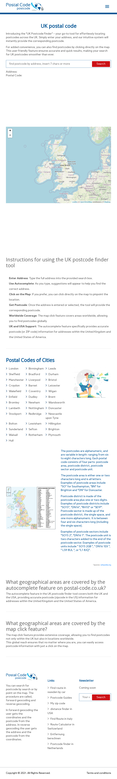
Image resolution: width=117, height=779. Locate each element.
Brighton (53, 429)
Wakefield (15, 391)
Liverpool (34, 380)
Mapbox (107, 202)
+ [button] (10, 131)
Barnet (33, 385)
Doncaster (55, 408)
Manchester (16, 380)
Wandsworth (56, 402)
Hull (11, 440)
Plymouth (54, 435)
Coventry (35, 391)
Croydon (14, 385)
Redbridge (35, 414)
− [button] (10, 135)
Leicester (54, 385)
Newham (34, 402)
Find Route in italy (61, 719)
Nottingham (36, 408)
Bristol (52, 380)
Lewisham (35, 423)
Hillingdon (54, 423)
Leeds (52, 368)
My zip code (57, 703)
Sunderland (16, 429)
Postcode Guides (61, 698)
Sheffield (14, 374)
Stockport (15, 414)
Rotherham (36, 435)
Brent (51, 397)
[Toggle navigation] (107, 6)
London (13, 368)
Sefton (33, 429)
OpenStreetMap (86, 202)
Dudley (33, 397)
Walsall (13, 435)
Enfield (13, 397)
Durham (53, 374)
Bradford (34, 374)
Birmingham (36, 368)
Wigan (52, 391)
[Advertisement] (58, 101)
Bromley (14, 402)
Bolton (13, 423)
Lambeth (14, 408)
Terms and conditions (99, 773)
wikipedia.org (106, 565)
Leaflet (74, 202)
